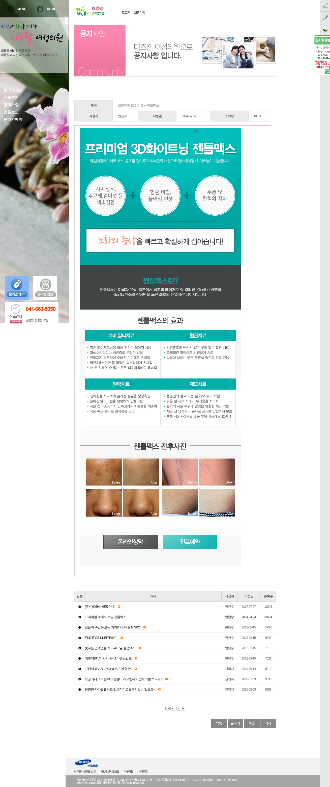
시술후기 (11, 97)
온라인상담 (13, 90)
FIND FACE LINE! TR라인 (101, 638)
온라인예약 (13, 119)
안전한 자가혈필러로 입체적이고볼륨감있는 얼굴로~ (120, 689)
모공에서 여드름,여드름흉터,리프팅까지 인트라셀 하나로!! (123, 679)
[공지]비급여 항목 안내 (99, 606)
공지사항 (11, 105)
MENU (21, 9)
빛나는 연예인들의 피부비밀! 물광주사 (110, 648)
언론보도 (11, 112)
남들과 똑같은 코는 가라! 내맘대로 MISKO (112, 627)
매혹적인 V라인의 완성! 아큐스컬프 (108, 658)
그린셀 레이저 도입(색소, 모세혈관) (108, 669)
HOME (51, 9)
